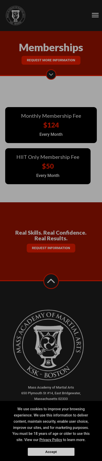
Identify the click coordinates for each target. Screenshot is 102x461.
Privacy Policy (50, 440)
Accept (51, 452)
